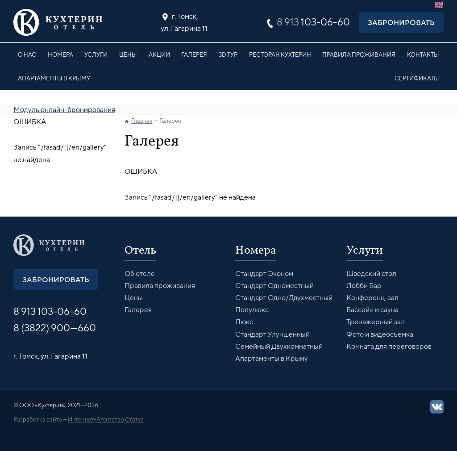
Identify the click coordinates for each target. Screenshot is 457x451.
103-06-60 (313, 22)
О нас (27, 54)
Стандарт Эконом (264, 273)
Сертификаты (417, 78)
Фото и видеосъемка (379, 334)
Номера (60, 54)
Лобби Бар (364, 285)
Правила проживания (358, 54)
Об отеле (140, 273)
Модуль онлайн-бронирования (64, 109)
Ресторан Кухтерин (280, 54)
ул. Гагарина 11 (184, 21)
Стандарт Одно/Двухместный (283, 297)
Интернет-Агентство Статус (106, 419)
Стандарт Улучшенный (272, 334)
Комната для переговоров (389, 346)
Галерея (194, 54)
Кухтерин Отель (58, 22)
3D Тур (228, 54)
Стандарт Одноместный (274, 285)
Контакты (423, 54)
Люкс (244, 321)
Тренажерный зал (375, 321)
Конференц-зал (372, 297)
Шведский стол (371, 273)
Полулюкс (252, 309)
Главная (142, 120)
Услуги (96, 54)
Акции (159, 54)
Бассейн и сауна (372, 309)
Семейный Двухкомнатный (279, 346)
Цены (128, 54)
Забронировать (401, 22)
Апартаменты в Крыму (54, 78)
